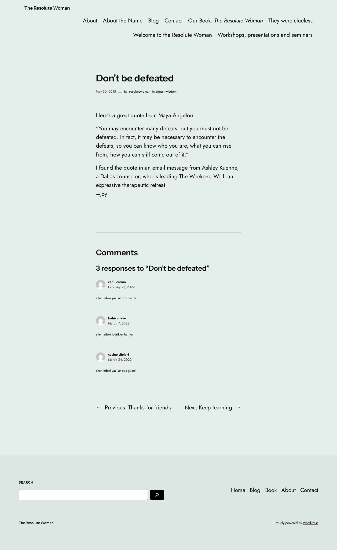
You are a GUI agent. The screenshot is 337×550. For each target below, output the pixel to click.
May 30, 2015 (106, 91)
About (90, 20)
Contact (174, 20)
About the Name (123, 20)
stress (160, 91)
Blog (153, 20)
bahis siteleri (118, 318)
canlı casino (117, 282)
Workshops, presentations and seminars (265, 35)
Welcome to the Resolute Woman (172, 35)
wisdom (170, 91)
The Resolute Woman (47, 8)
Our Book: (225, 20)
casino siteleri (118, 354)
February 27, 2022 (121, 287)
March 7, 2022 (118, 323)
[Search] (157, 495)
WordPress (310, 523)
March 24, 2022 (120, 359)
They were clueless (290, 20)
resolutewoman (139, 91)
